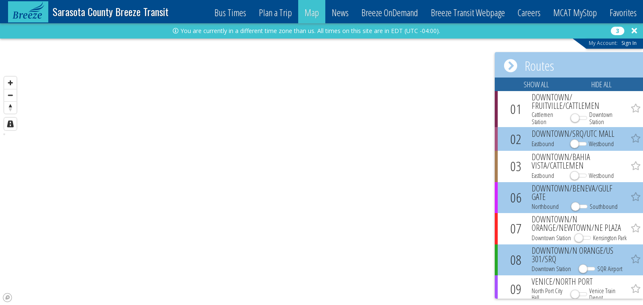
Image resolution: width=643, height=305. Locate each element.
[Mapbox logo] (7, 297)
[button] (569, 65)
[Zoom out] (10, 95)
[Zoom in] (10, 83)
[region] (321, 165)
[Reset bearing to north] (10, 107)
